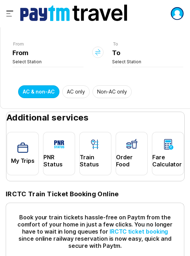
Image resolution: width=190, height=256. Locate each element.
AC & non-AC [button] (39, 92)
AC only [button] (76, 92)
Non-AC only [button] (112, 92)
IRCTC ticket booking (139, 231)
